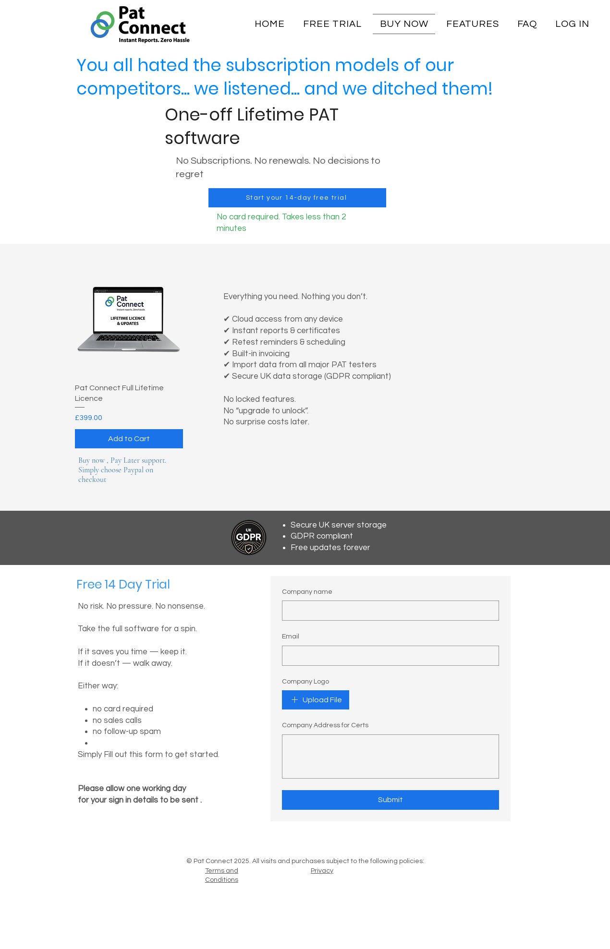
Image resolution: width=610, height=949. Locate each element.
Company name (307, 592)
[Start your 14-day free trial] (297, 197)
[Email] (387, 655)
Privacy (322, 870)
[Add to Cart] (129, 438)
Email (290, 636)
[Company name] (387, 610)
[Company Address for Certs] (390, 756)
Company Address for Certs (325, 725)
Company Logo (305, 681)
